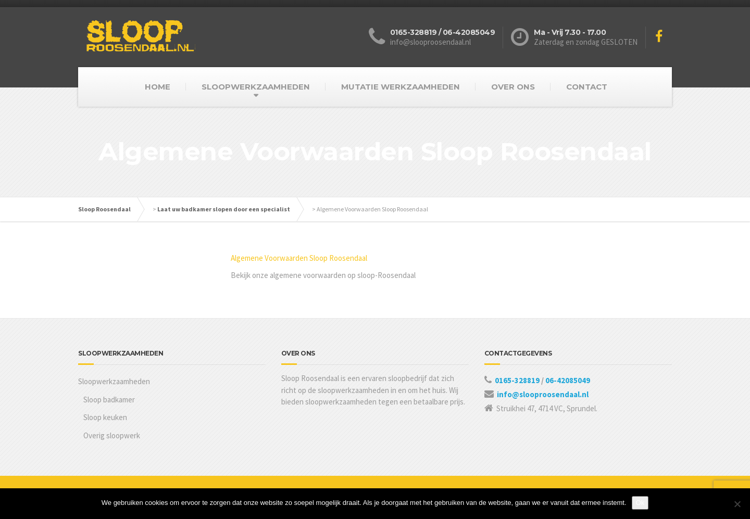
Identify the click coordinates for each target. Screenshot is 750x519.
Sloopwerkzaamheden (114, 381)
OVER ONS (513, 87)
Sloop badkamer (109, 399)
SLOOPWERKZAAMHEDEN (256, 87)
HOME (157, 87)
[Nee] (737, 504)
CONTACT (586, 87)
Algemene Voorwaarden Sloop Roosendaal (299, 258)
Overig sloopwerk (111, 435)
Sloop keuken (105, 417)
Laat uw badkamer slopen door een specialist (223, 209)
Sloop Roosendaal (104, 209)
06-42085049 (567, 380)
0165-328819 (518, 380)
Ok (640, 503)
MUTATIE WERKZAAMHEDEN (400, 87)
